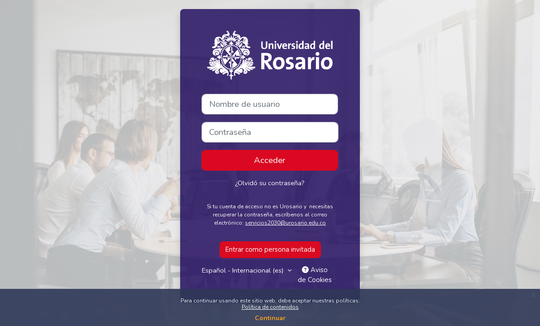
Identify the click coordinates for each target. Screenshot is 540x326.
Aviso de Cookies (315, 275)
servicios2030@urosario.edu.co (285, 222)
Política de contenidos (270, 307)
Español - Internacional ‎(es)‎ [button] (244, 270)
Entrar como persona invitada (270, 249)
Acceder (269, 160)
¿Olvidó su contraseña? (269, 182)
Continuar (270, 318)
